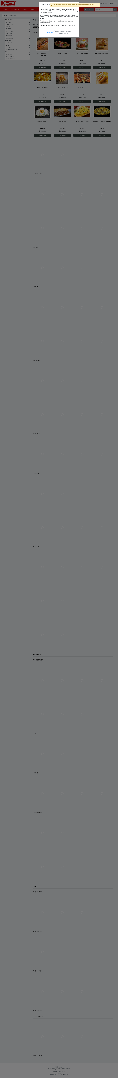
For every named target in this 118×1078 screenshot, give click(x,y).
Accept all (50, 32)
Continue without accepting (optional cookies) (63, 32)
